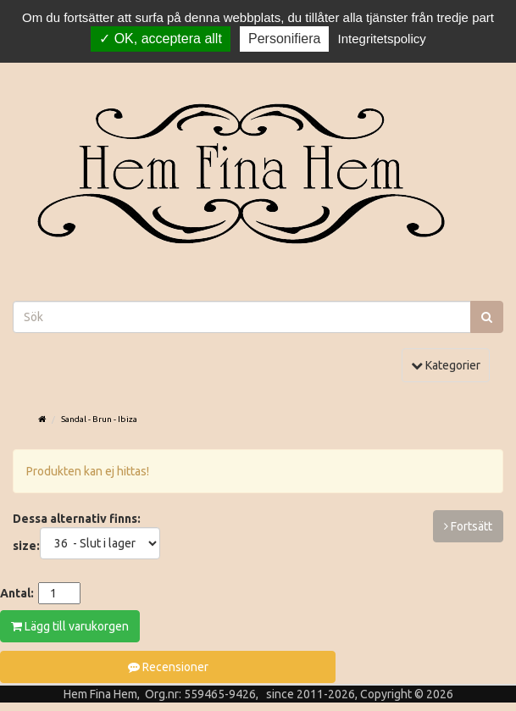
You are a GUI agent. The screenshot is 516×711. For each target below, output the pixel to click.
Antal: (17, 593)
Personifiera (284, 38)
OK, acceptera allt (160, 38)
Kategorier (450, 364)
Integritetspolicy (382, 38)
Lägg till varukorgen (70, 626)
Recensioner (168, 667)
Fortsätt (468, 526)
